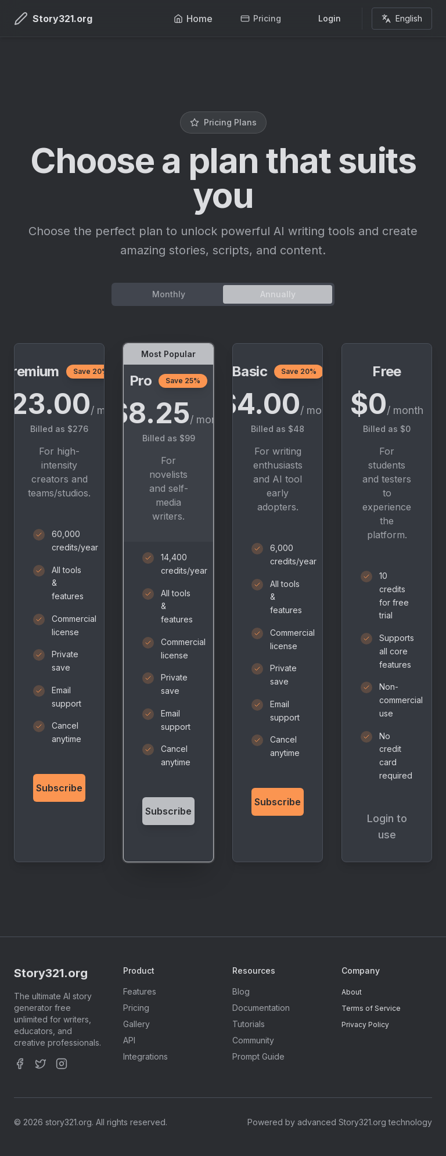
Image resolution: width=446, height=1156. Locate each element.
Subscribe (59, 788)
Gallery (136, 1024)
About (351, 992)
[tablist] (223, 294)
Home (193, 18)
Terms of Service (371, 1008)
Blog (241, 991)
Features (139, 991)
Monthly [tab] (168, 294)
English (402, 18)
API (129, 1040)
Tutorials (248, 1024)
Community (253, 1040)
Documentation (261, 1008)
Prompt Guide (258, 1056)
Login (329, 18)
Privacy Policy (365, 1024)
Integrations (145, 1056)
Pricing (136, 1008)
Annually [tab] (278, 294)
